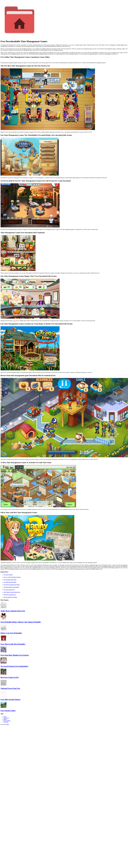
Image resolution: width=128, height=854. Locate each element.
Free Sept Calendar (8, 574)
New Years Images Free (9, 589)
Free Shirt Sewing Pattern (10, 699)
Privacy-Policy (7, 720)
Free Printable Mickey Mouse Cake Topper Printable (21, 622)
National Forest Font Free (10, 688)
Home (5, 716)
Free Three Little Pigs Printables (13, 644)
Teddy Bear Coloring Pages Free (13, 611)
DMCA (5, 719)
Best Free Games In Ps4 (10, 677)
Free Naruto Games (8, 710)
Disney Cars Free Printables (11, 633)
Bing (7, 724)
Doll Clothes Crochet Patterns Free (12, 592)
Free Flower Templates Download (12, 584)
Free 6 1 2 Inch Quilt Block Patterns (12, 577)
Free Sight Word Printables (10, 582)
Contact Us (6, 718)
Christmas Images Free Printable (11, 587)
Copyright (6, 722)
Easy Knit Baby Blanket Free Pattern (15, 655)
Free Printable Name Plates (10, 579)
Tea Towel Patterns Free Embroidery (14, 666)
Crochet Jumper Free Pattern (10, 597)
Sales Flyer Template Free (10, 594)
